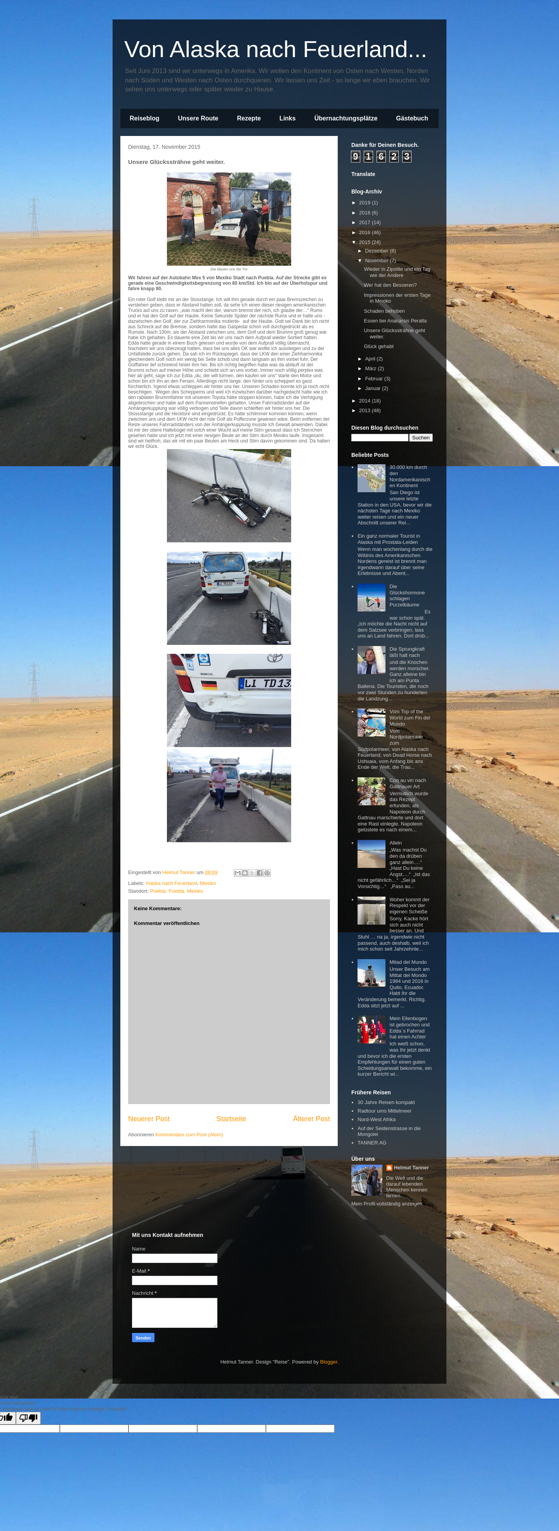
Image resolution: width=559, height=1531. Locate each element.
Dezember (377, 251)
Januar (373, 388)
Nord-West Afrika (377, 1119)
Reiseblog (144, 118)
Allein (395, 843)
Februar (374, 378)
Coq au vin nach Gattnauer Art (407, 783)
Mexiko (208, 883)
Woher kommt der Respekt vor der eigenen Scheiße (409, 905)
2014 (365, 401)
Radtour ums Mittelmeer (384, 1111)
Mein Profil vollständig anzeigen (386, 1204)
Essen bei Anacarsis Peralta (395, 321)
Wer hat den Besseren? (390, 285)
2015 (365, 242)
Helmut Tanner (411, 1167)
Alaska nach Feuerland (171, 883)
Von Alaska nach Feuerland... (275, 49)
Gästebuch (412, 118)
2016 (365, 232)
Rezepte (249, 118)
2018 (365, 213)
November (377, 260)
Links (288, 118)
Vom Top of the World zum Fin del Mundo (409, 717)
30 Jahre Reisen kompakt (386, 1102)
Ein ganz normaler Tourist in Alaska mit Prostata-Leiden (389, 539)
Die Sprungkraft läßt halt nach (406, 652)
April (371, 359)
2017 (365, 222)
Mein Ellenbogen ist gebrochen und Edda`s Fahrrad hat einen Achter (409, 1027)
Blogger (328, 1362)
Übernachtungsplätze (346, 118)
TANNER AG (372, 1143)
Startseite (232, 1119)
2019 (365, 203)
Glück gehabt (379, 346)
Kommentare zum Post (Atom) (189, 1134)
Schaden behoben (384, 311)
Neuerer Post (149, 1119)
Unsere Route (198, 118)
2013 (365, 410)
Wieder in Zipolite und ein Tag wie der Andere (397, 272)
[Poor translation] (28, 1418)
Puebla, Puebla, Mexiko (176, 891)
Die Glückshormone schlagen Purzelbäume (407, 595)
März (371, 368)
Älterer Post (311, 1119)
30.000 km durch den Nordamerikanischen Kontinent (409, 476)
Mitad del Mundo (408, 962)
